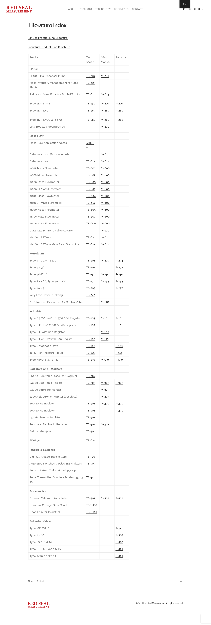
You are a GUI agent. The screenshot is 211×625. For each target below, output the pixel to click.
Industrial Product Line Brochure (49, 47)
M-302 (105, 424)
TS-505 (90, 463)
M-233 (105, 281)
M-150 (105, 359)
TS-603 (91, 181)
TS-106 (90, 345)
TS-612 (90, 161)
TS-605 (91, 209)
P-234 (119, 260)
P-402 (119, 535)
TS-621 (90, 244)
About (72, 9)
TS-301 (90, 403)
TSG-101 (91, 512)
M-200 (105, 126)
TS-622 (90, 440)
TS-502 (90, 498)
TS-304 (90, 375)
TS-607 (91, 216)
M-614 (105, 94)
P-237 (119, 267)
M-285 (105, 110)
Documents (121, 9)
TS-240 (90, 295)
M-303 (105, 382)
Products (86, 9)
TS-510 (90, 456)
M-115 (104, 339)
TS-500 (91, 431)
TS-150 (90, 359)
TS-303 (90, 382)
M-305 (105, 389)
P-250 (119, 103)
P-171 (118, 352)
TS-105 (90, 339)
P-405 (119, 542)
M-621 (105, 244)
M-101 (105, 318)
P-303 (119, 382)
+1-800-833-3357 (194, 9)
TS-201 (90, 260)
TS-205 (90, 288)
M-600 (105, 168)
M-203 (105, 260)
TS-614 (90, 94)
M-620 (105, 237)
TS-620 (91, 237)
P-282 (119, 119)
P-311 (118, 528)
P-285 (119, 110)
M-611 (105, 230)
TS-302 (90, 424)
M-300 (105, 403)
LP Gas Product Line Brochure (48, 37)
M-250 (105, 103)
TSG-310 (91, 505)
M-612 (105, 161)
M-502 (105, 498)
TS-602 (91, 175)
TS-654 (90, 202)
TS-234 (90, 281)
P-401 (119, 548)
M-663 (105, 302)
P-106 (119, 345)
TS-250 (90, 103)
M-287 (105, 75)
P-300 (119, 403)
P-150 (119, 359)
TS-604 (91, 195)
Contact (137, 9)
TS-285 (90, 110)
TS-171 (90, 352)
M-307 (105, 396)
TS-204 (90, 267)
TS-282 (90, 119)
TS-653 (90, 189)
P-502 (119, 498)
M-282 (105, 119)
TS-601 (90, 168)
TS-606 (91, 223)
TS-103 (90, 318)
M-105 (105, 331)
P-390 (119, 410)
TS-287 (90, 75)
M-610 (105, 154)
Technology (103, 9)
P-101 (119, 318)
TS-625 (90, 82)
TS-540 (90, 477)
